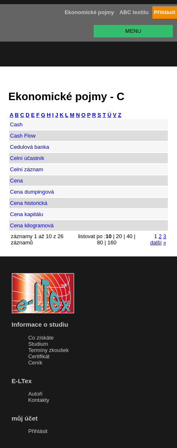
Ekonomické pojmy (89, 12)
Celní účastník (27, 158)
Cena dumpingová (32, 192)
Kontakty (39, 400)
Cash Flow (22, 136)
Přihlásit (37, 431)
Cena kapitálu (26, 214)
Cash (16, 124)
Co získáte (41, 338)
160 (112, 242)
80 (100, 242)
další (156, 242)
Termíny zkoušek (48, 350)
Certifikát (39, 356)
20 (119, 236)
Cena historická (28, 203)
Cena (16, 180)
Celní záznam (26, 169)
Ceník (35, 362)
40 (129, 236)
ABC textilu (134, 12)
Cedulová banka (29, 147)
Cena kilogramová (32, 225)
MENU (133, 31)
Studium (38, 344)
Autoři (35, 394)
